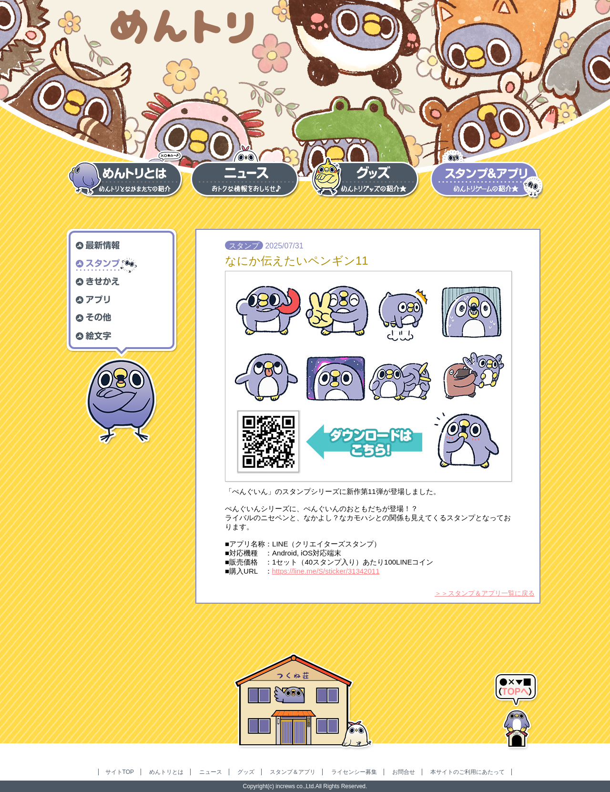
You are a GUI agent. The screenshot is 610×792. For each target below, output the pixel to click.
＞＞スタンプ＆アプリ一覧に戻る (485, 593)
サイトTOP (119, 772)
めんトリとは (166, 772)
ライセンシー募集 (354, 772)
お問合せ (403, 772)
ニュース (210, 772)
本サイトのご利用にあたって (467, 772)
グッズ (245, 772)
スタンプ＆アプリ (292, 772)
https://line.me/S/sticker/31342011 (326, 571)
